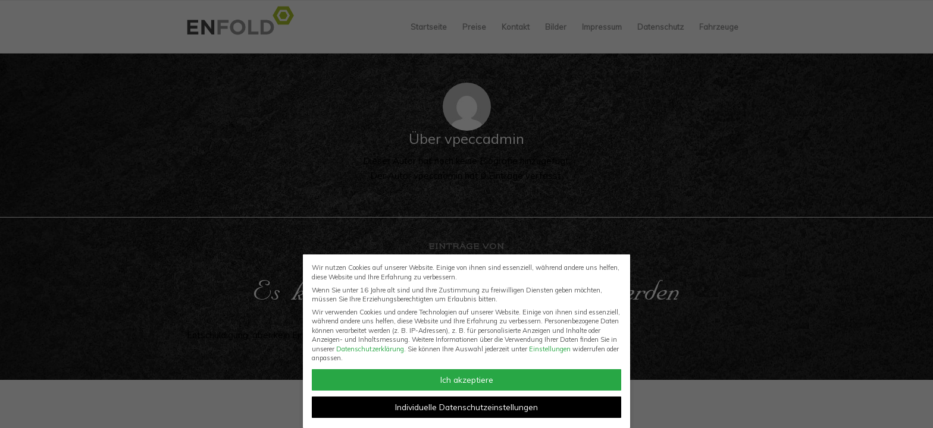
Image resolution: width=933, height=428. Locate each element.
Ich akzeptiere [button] (466, 379)
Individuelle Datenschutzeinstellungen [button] (466, 407)
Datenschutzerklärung (370, 349)
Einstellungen (550, 349)
